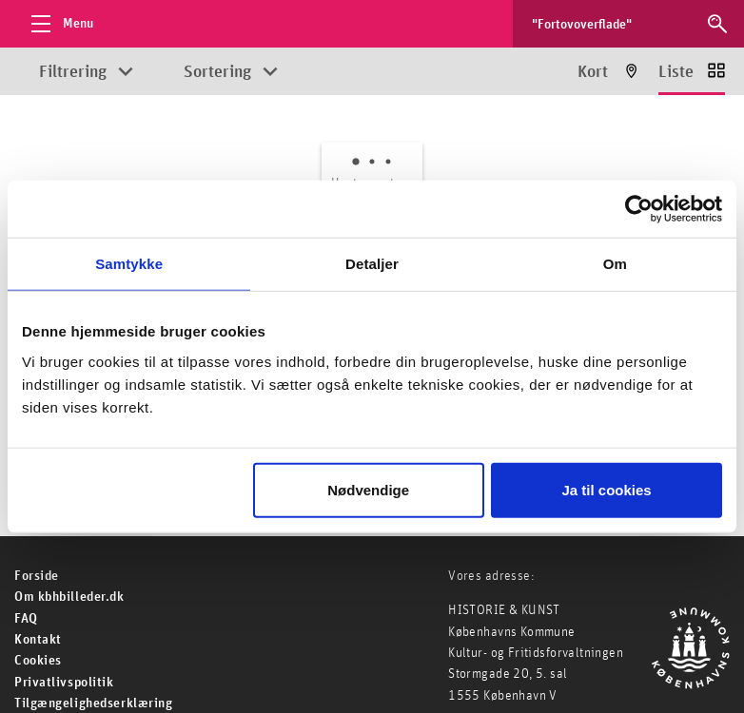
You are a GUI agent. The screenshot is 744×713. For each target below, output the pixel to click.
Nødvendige (368, 489)
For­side (36, 576)
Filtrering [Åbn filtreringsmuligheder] (73, 72)
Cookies (38, 660)
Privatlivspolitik (64, 682)
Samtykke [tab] (129, 264)
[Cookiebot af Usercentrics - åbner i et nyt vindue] (639, 209)
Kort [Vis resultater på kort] (593, 72)
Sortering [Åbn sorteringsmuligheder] (217, 72)
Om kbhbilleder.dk (69, 597)
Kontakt (38, 639)
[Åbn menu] (57, 23)
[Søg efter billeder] (611, 24)
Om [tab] (615, 264)
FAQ (26, 619)
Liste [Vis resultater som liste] (676, 72)
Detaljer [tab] (372, 264)
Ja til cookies (606, 489)
